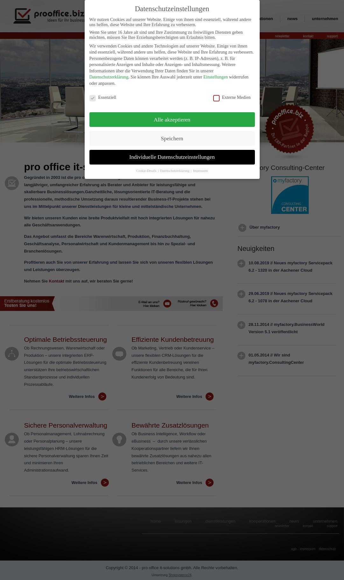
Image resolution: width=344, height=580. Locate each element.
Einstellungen (215, 75)
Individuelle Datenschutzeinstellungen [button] (172, 155)
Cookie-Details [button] (146, 169)
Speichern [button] (172, 136)
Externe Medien (232, 95)
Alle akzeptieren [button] (172, 117)
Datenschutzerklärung (109, 75)
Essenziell (102, 95)
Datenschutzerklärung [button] (175, 169)
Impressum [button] (200, 169)
